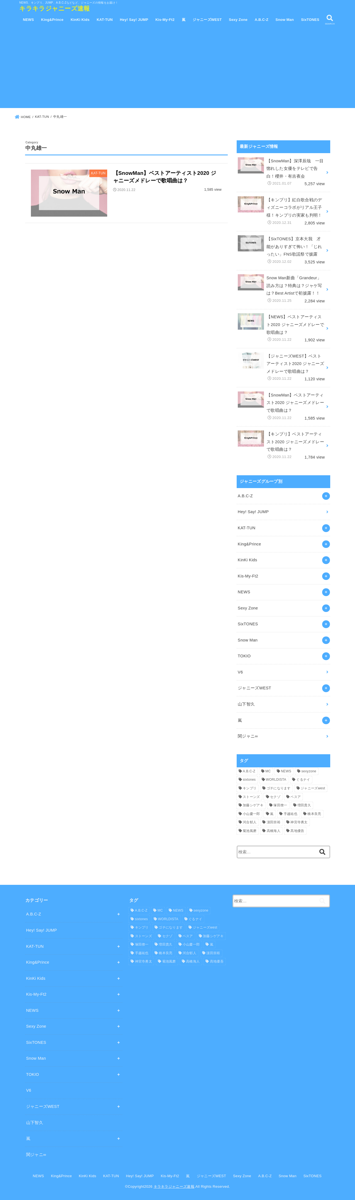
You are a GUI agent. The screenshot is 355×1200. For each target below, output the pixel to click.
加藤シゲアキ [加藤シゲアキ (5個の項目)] (253, 805)
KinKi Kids (80, 20)
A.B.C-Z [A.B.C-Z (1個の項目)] (249, 771)
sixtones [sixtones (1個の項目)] (249, 780)
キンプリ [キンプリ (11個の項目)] (249, 788)
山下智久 (246, 704)
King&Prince (52, 20)
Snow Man (285, 20)
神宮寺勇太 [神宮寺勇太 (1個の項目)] (299, 822)
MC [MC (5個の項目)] (268, 771)
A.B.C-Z (261, 20)
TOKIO (244, 656)
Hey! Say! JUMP (134, 20)
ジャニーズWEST (207, 20)
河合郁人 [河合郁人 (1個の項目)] (249, 822)
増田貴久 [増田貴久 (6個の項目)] (304, 805)
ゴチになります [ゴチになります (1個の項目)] (279, 788)
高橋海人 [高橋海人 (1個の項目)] (273, 831)
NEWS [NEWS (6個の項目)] (286, 771)
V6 (240, 672)
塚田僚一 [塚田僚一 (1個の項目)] (280, 805)
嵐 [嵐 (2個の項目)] (271, 814)
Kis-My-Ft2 (165, 20)
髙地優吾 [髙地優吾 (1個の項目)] (297, 831)
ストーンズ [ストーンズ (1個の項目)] (251, 797)
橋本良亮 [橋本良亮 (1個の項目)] (314, 814)
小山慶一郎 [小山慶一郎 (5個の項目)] (251, 814)
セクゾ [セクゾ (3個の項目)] (275, 797)
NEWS (28, 20)
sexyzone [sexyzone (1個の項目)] (309, 771)
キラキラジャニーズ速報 (54, 8)
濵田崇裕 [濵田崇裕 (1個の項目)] (273, 822)
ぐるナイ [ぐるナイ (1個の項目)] (303, 780)
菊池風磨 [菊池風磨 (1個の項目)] (249, 831)
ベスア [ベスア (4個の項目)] (295, 797)
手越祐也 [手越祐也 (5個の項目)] (290, 814)
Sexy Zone (238, 20)
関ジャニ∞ (248, 736)
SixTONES (310, 20)
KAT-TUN (105, 20)
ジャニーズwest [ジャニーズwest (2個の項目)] (313, 788)
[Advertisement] (178, 69)
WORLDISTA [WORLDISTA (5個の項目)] (276, 780)
